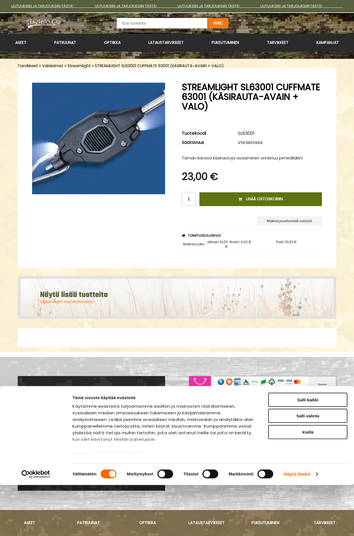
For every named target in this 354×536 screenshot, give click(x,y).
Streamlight (79, 66)
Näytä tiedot (297, 525)
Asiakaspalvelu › (208, 419)
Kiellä (307, 483)
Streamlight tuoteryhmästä (66, 301)
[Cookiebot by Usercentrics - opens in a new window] (36, 525)
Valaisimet (52, 66)
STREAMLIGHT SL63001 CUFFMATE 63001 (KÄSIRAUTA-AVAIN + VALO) (159, 66)
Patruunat (65, 42)
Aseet (20, 42)
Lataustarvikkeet (166, 42)
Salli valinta (307, 466)
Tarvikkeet (277, 42)
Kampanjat (327, 42)
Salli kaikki (308, 450)
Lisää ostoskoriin (260, 199)
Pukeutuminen (225, 42)
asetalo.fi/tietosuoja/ (118, 503)
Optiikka (112, 42)
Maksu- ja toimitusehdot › (220, 425)
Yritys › (196, 432)
